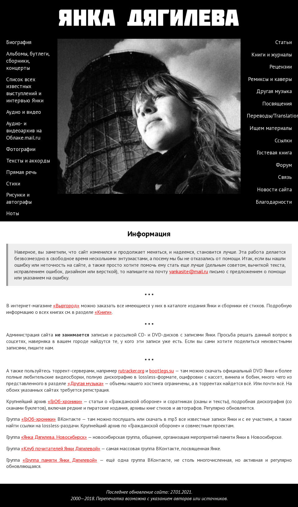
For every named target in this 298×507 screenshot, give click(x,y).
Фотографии (20, 149)
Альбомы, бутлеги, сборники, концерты (27, 60)
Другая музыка (274, 91)
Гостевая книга (274, 152)
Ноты (12, 213)
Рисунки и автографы (19, 198)
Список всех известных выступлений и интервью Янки (24, 90)
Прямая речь (21, 172)
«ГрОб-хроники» (65, 401)
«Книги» (103, 312)
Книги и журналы (271, 54)
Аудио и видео (23, 111)
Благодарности (274, 201)
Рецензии (280, 66)
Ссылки (283, 140)
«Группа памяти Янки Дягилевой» (60, 460)
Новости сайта (274, 189)
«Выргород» (66, 305)
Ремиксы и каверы (270, 78)
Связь (285, 176)
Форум (284, 164)
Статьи (283, 42)
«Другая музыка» (86, 383)
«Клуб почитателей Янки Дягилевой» (60, 448)
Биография (18, 42)
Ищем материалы (271, 127)
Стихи (13, 183)
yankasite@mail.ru (188, 271)
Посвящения (277, 103)
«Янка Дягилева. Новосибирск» (54, 437)
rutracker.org (131, 370)
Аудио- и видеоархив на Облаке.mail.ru (24, 130)
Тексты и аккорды (28, 160)
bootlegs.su (161, 370)
